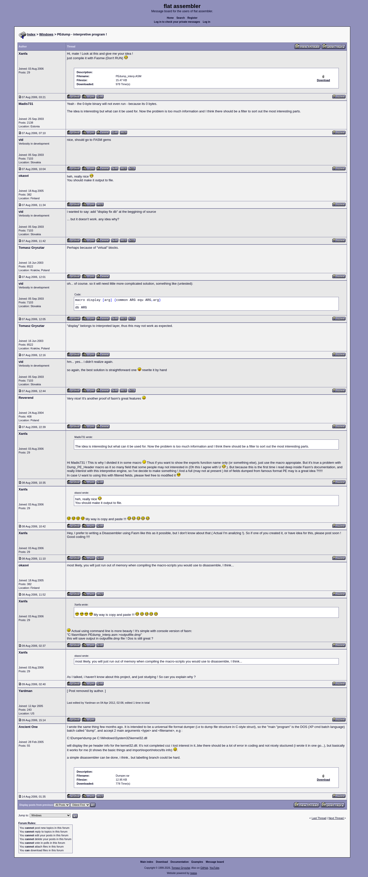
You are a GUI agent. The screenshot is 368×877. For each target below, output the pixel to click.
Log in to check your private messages (177, 21)
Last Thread (319, 818)
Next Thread (336, 818)
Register (192, 17)
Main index (146, 862)
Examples (197, 862)
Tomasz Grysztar (181, 868)
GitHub (204, 868)
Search (181, 17)
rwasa (193, 873)
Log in (206, 21)
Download (162, 862)
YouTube (214, 868)
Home (170, 17)
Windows (46, 34)
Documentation (180, 862)
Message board (215, 862)
